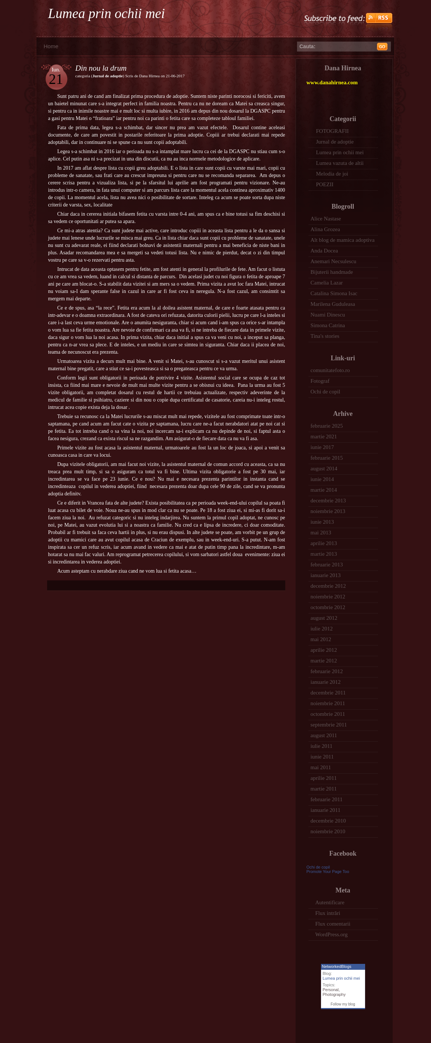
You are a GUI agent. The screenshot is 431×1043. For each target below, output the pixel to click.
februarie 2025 (327, 426)
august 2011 (324, 735)
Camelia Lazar (327, 283)
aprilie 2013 (324, 543)
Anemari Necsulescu (334, 261)
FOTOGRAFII (332, 131)
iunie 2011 (322, 757)
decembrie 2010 (328, 821)
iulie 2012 (322, 629)
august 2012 (324, 618)
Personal (331, 989)
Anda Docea (324, 251)
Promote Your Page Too (328, 871)
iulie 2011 (322, 746)
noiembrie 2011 (328, 703)
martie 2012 (324, 661)
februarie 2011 (327, 799)
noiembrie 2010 (328, 831)
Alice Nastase (326, 219)
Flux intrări (327, 913)
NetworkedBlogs (336, 966)
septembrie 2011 (329, 725)
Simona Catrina (328, 325)
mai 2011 (321, 767)
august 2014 (324, 468)
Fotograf (320, 381)
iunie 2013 (322, 522)
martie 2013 (324, 554)
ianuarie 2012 (326, 682)
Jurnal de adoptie (107, 76)
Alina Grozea (325, 229)
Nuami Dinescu (328, 315)
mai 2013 (321, 532)
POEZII (325, 184)
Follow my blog (343, 1004)
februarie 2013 (327, 565)
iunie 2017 (322, 447)
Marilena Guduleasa (333, 304)
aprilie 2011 (324, 778)
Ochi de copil (325, 392)
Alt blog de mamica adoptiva (343, 240)
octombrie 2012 (328, 607)
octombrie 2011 (328, 714)
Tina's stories (325, 336)
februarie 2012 (327, 671)
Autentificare (330, 902)
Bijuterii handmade (332, 272)
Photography (334, 994)
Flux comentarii (332, 924)
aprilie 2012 (324, 650)
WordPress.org (331, 934)
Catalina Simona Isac (334, 293)
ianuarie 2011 (326, 810)
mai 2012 (321, 639)
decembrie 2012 (328, 586)
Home (51, 46)
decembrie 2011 (328, 693)
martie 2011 (324, 789)
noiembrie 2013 (328, 511)
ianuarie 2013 (326, 575)
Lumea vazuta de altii (340, 163)
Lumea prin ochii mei (106, 13)
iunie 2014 (322, 479)
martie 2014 (324, 490)
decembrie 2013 (328, 500)
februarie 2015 (327, 458)
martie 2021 (324, 436)
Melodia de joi (332, 174)
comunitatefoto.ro (330, 370)
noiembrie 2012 (328, 597)
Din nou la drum (101, 68)
